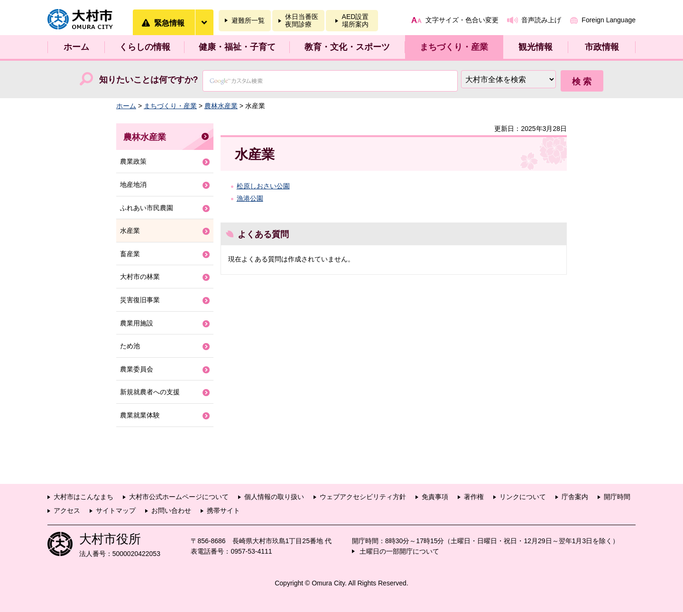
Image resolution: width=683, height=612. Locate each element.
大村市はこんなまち (83, 497)
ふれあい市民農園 (146, 208)
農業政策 (133, 161)
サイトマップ (116, 510)
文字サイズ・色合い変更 (461, 20)
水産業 (130, 230)
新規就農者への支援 (150, 392)
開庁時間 (617, 497)
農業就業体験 (140, 415)
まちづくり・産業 (454, 47)
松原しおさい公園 (263, 186)
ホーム (76, 47)
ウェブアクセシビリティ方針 (363, 497)
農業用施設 (136, 323)
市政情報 (602, 47)
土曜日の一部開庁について (399, 551)
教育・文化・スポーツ (347, 47)
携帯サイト (223, 510)
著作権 (474, 497)
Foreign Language (608, 20)
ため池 (130, 346)
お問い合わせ (171, 510)
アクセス (67, 510)
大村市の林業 (140, 276)
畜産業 (130, 254)
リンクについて (522, 497)
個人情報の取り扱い (274, 497)
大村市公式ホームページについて (179, 497)
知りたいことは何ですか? (148, 79)
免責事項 (435, 497)
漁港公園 (250, 198)
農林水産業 (221, 106)
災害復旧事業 (140, 300)
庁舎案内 (575, 497)
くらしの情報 (144, 47)
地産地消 (133, 184)
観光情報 (535, 47)
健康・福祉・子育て (237, 47)
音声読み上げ (541, 20)
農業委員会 (136, 369)
